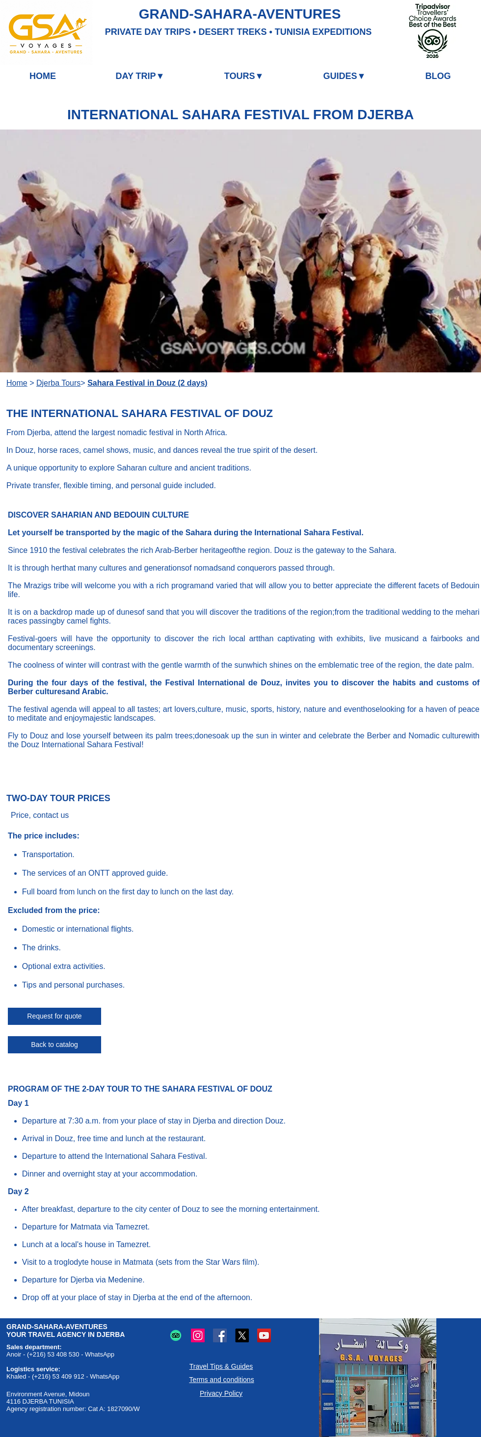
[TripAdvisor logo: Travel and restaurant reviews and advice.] (176, 1335)
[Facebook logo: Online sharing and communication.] (220, 1335)
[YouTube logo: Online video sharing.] (264, 1335)
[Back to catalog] (54, 1044)
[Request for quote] (54, 1016)
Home (16, 383)
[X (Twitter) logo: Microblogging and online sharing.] (242, 1335)
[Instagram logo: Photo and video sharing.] (198, 1335)
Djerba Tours (58, 383)
